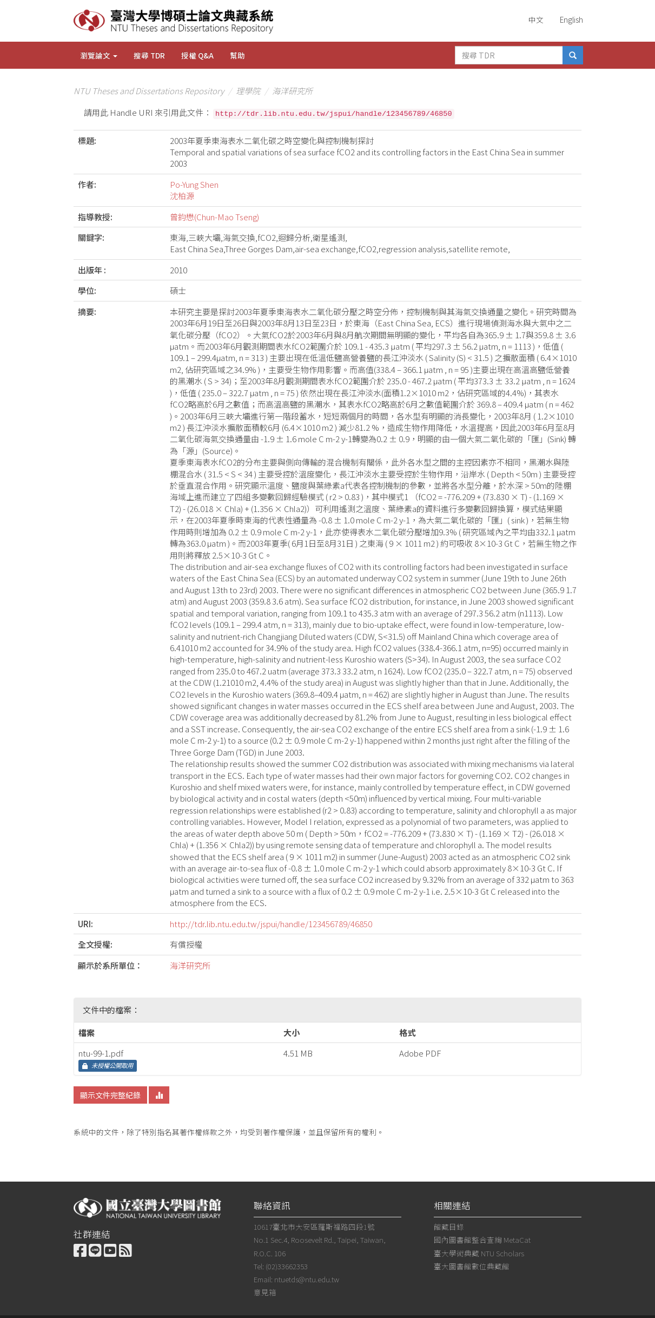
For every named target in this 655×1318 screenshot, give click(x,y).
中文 (536, 19)
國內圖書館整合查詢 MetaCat (482, 1239)
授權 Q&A (197, 55)
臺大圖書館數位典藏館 (472, 1266)
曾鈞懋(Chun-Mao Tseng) (214, 216)
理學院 (248, 90)
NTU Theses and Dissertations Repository (149, 90)
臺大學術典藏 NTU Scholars (479, 1253)
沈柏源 (182, 195)
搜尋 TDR (149, 55)
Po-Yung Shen (194, 184)
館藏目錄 (449, 1226)
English (571, 19)
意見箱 (265, 1292)
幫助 (237, 55)
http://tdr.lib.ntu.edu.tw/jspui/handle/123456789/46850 (271, 923)
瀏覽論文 (98, 55)
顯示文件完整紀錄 (110, 1095)
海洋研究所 (292, 90)
